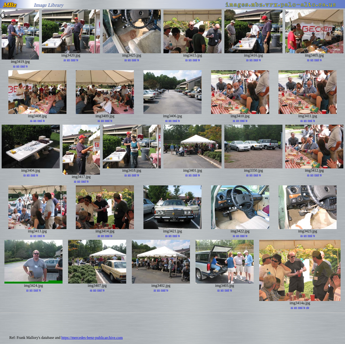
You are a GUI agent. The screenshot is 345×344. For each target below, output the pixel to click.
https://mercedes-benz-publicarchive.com (92, 338)
